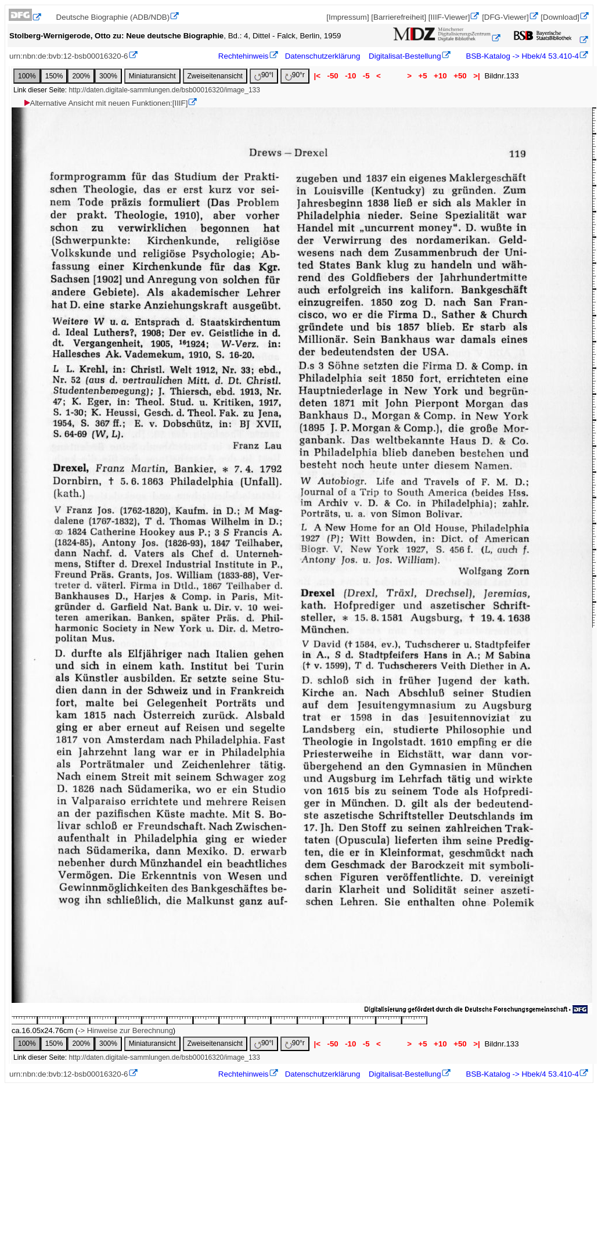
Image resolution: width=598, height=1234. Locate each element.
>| (476, 75)
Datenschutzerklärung (323, 56)
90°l (263, 76)
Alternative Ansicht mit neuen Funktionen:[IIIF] (105, 103)
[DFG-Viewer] (505, 17)
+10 (440, 75)
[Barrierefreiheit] (398, 17)
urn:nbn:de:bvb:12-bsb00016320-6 (68, 56)
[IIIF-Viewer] (449, 17)
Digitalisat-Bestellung (405, 56)
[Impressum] (347, 17)
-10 (350, 75)
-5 (366, 75)
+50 (460, 75)
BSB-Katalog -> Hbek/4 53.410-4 (521, 56)
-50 (333, 75)
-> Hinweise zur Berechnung (125, 1030)
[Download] (560, 17)
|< (317, 75)
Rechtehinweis (243, 56)
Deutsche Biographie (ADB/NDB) (113, 17)
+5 (423, 75)
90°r (295, 76)
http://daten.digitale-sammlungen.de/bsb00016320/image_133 (164, 90)
